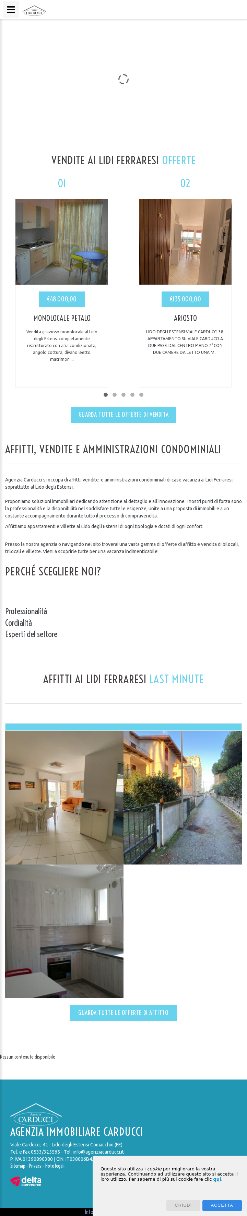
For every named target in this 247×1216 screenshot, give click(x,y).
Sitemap (17, 1166)
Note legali (54, 1166)
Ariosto (185, 318)
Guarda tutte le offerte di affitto (123, 1013)
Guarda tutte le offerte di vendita (123, 415)
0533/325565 (45, 1152)
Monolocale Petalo (62, 318)
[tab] (123, 727)
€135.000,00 (185, 299)
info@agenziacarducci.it (98, 1152)
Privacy (35, 1166)
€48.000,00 (62, 299)
